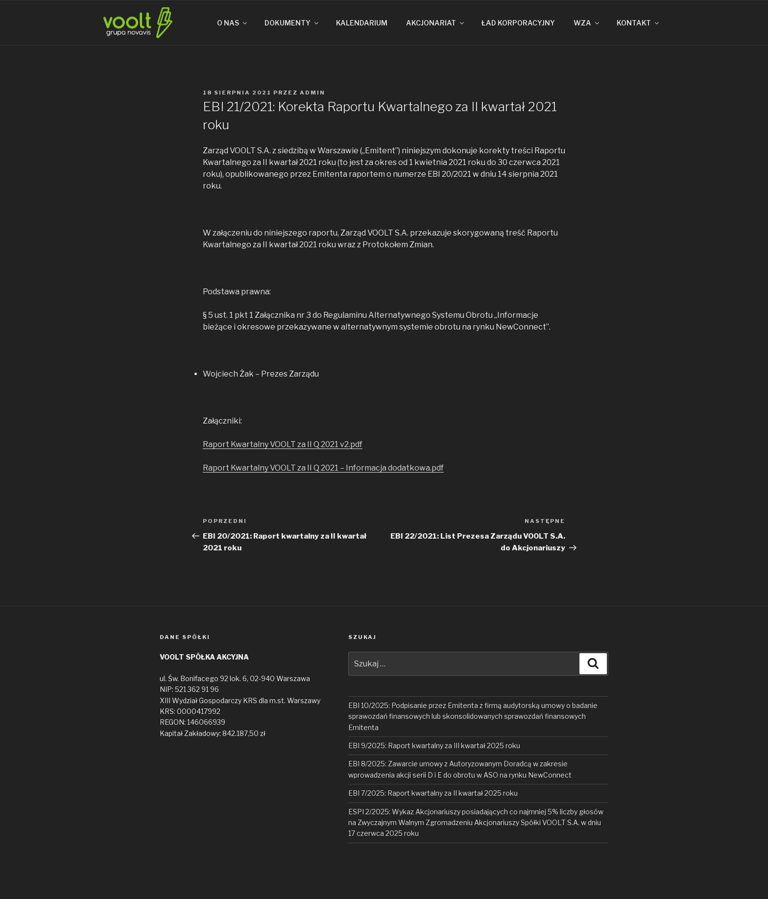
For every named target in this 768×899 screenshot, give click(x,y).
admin (312, 92)
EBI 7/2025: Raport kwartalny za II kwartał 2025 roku (433, 793)
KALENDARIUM (361, 23)
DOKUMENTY (292, 23)
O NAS (232, 23)
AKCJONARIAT (435, 23)
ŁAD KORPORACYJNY (518, 23)
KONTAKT (638, 23)
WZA (587, 23)
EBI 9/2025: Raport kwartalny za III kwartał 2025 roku (434, 745)
